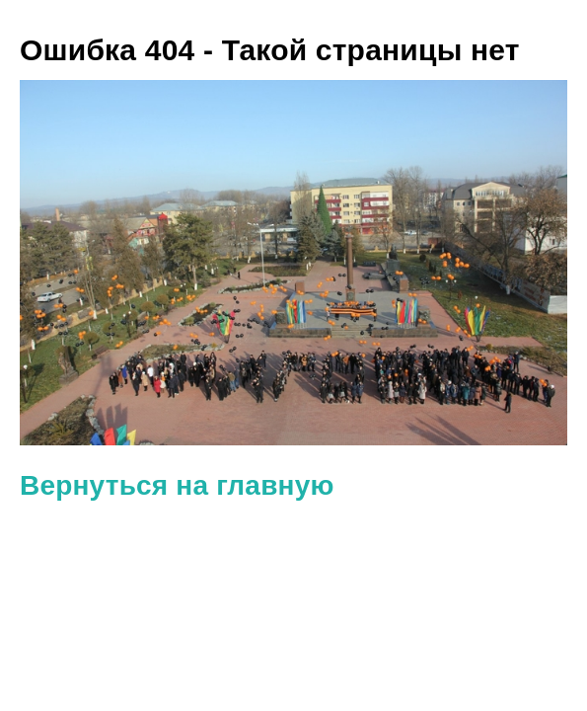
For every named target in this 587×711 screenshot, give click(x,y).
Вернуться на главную (177, 485)
